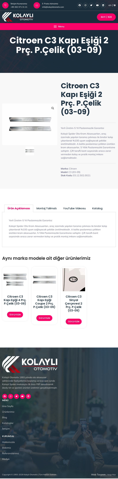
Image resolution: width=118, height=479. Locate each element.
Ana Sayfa (8, 406)
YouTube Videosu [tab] (74, 208)
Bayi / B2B (106, 17)
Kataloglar (8, 423)
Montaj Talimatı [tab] (47, 208)
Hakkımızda (8, 442)
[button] (59, 26)
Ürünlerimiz (8, 412)
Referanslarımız (10, 453)
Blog (4, 418)
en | (112, 5)
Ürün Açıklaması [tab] (19, 208)
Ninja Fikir (111, 475)
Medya (6, 459)
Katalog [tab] (97, 208)
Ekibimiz (6, 448)
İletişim (6, 429)
